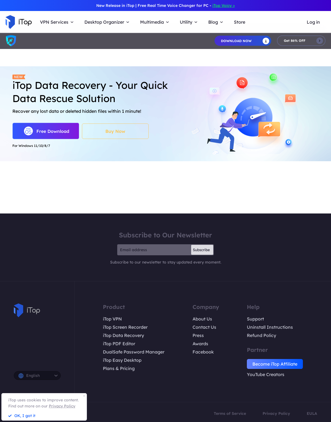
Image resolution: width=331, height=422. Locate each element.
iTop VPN (112, 319)
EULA (312, 413)
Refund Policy (261, 335)
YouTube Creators (265, 374)
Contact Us (204, 327)
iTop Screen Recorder (125, 327)
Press (198, 335)
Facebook (203, 352)
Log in (313, 22)
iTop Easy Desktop (122, 360)
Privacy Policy (276, 413)
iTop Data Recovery (123, 335)
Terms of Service (230, 413)
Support (255, 319)
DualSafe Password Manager (133, 352)
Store (239, 22)
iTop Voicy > (223, 5)
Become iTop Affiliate (274, 364)
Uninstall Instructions (270, 327)
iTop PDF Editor (119, 343)
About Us (202, 319)
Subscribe (201, 250)
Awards (200, 343)
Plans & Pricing (119, 368)
